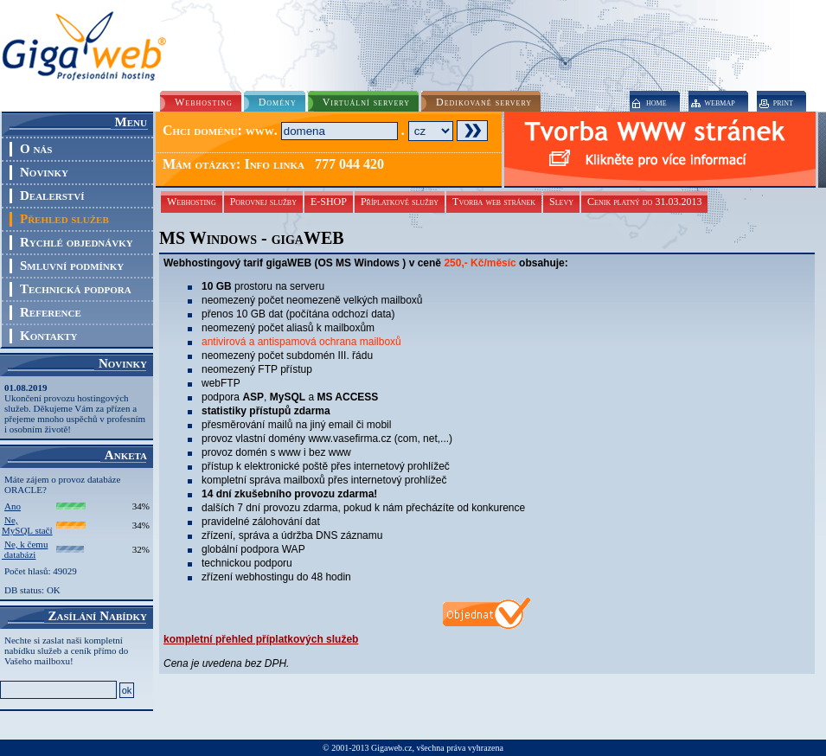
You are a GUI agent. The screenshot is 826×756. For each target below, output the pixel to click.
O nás (36, 149)
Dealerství (52, 195)
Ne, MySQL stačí (27, 525)
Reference (50, 312)
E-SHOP (329, 201)
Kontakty (48, 336)
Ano (12, 506)
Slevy (561, 201)
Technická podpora (75, 289)
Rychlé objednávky (76, 242)
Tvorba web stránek (493, 201)
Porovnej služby (263, 201)
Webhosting (191, 201)
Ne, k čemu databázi (25, 549)
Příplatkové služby (400, 201)
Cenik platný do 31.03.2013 (644, 201)
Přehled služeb (64, 219)
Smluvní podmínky (72, 265)
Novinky (44, 172)
